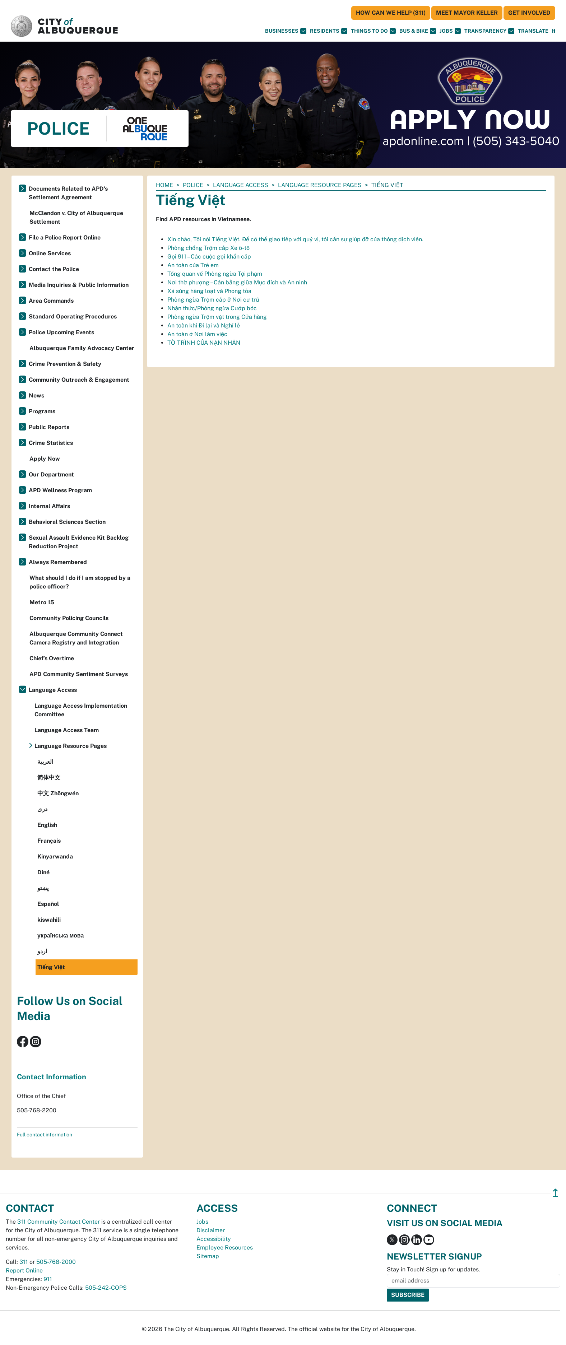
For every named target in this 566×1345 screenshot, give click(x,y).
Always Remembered (58, 562)
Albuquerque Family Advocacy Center (81, 348)
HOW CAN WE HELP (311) (391, 12)
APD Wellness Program (60, 490)
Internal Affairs (49, 506)
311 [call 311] (23, 1261)
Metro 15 (41, 602)
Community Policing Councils (68, 618)
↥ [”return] (555, 1193)
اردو (42, 951)
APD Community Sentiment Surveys (78, 674)
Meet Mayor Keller (467, 12)
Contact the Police (54, 269)
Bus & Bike (417, 31)
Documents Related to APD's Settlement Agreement (68, 193)
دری (42, 809)
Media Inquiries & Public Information (79, 284)
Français (49, 840)
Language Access (240, 185)
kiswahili (49, 919)
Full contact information (44, 1134)
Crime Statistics (51, 442)
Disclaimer (210, 1230)
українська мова (60, 935)
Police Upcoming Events (61, 332)
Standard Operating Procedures (73, 316)
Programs (42, 411)
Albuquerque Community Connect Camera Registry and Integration (76, 638)
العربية (45, 761)
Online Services (50, 253)
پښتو (42, 888)
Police (193, 185)
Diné (43, 872)
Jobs (450, 31)
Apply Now (44, 458)
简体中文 (48, 777)
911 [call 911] (47, 1279)
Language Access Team (66, 730)
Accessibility (213, 1238)
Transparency (489, 31)
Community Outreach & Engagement (79, 379)
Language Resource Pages (320, 185)
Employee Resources (224, 1247)
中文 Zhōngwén (58, 793)
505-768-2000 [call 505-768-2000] (56, 1261)
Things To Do (373, 31)
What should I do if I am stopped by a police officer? (79, 582)
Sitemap (207, 1256)
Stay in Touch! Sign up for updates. (433, 1269)
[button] (533, 31)
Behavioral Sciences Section (67, 521)
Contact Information (51, 1076)
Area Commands (51, 300)
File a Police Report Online (65, 237)
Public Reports (49, 427)
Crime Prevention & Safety (65, 363)
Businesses (285, 31)
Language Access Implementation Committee (80, 710)
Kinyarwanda (55, 856)
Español (48, 903)
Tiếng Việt (51, 967)
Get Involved (529, 12)
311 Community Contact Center (58, 1221)
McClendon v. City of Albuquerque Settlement (76, 217)
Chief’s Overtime (51, 658)
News (36, 395)
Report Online (24, 1270)
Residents (328, 31)
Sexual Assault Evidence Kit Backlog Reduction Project (79, 542)
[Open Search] (553, 31)
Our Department (51, 474)
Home (164, 185)
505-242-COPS (106, 1287)
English (47, 825)
